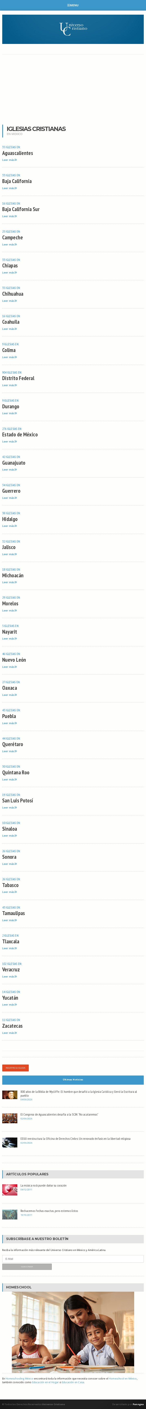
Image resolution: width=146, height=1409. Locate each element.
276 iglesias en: (12, 429)
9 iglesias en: (10, 344)
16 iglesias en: (11, 203)
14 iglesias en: (11, 992)
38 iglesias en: (11, 513)
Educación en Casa (73, 1382)
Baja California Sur (21, 209)
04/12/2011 (26, 1189)
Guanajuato (13, 462)
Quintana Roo (16, 772)
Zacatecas (12, 1025)
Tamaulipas (13, 913)
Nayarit (9, 631)
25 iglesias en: (11, 231)
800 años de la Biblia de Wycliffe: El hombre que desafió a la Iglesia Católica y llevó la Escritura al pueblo (79, 1093)
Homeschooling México (19, 1378)
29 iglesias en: (11, 597)
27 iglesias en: (11, 682)
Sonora (9, 856)
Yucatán (10, 997)
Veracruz (11, 969)
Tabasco (10, 885)
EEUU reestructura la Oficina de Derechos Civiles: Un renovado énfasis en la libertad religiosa (76, 1139)
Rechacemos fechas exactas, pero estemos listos (49, 1211)
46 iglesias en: (11, 654)
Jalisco (9, 547)
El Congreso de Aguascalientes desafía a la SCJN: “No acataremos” (59, 1114)
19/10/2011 (26, 1214)
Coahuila (10, 321)
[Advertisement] (73, 89)
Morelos (10, 603)
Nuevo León (14, 659)
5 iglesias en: (10, 626)
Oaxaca (9, 687)
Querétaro (12, 744)
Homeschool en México (123, 1378)
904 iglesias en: (12, 372)
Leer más (9, 160)
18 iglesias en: (11, 569)
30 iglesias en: (11, 766)
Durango (10, 406)
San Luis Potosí (17, 800)
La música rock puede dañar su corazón (44, 1185)
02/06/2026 (26, 1118)
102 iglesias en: (12, 964)
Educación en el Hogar (45, 1382)
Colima (8, 350)
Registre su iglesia (15, 1068)
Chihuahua (12, 293)
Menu (73, 5)
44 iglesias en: (11, 738)
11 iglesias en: (11, 1020)
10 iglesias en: (11, 823)
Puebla (9, 716)
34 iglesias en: (11, 485)
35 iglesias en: (11, 147)
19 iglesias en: (11, 795)
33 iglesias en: (11, 175)
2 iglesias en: (10, 935)
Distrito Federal (18, 378)
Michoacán (13, 575)
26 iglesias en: (11, 851)
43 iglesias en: (11, 710)
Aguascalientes (17, 152)
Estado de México (20, 434)
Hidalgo (10, 518)
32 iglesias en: (11, 541)
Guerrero (11, 490)
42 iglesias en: (11, 457)
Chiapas (10, 265)
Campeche (12, 237)
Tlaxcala (10, 941)
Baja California (17, 181)
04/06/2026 (26, 1099)
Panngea (138, 1404)
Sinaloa (9, 828)
